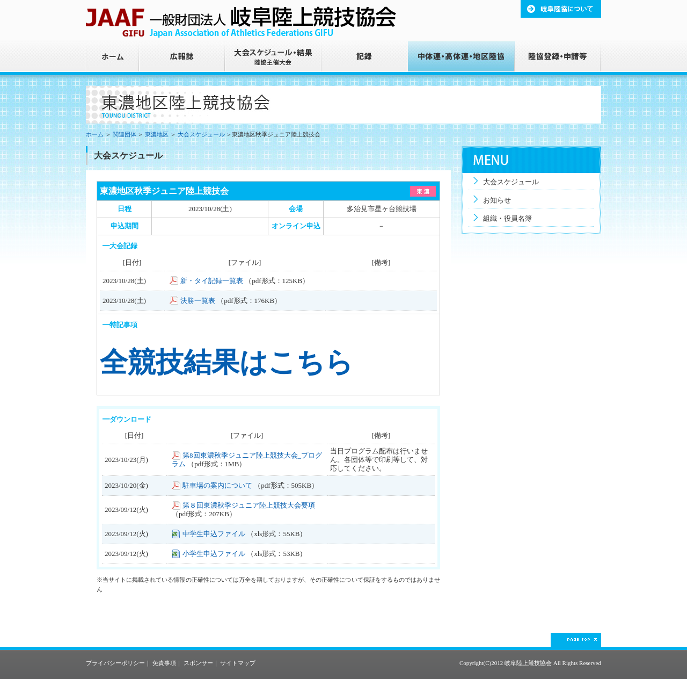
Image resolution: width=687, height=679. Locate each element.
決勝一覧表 (197, 301)
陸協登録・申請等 (558, 58)
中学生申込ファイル (213, 534)
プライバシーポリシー (115, 663)
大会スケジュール (201, 134)
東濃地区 (157, 134)
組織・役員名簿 (507, 218)
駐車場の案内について (217, 485)
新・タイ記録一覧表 (211, 281)
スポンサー (198, 663)
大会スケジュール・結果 (273, 58)
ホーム (113, 58)
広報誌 (182, 58)
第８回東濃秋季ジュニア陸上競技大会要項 (248, 505)
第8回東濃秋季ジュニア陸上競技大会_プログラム (247, 459)
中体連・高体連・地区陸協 (461, 58)
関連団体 (124, 134)
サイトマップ (237, 663)
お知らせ (497, 200)
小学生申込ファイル (213, 554)
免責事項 (164, 663)
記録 (365, 58)
